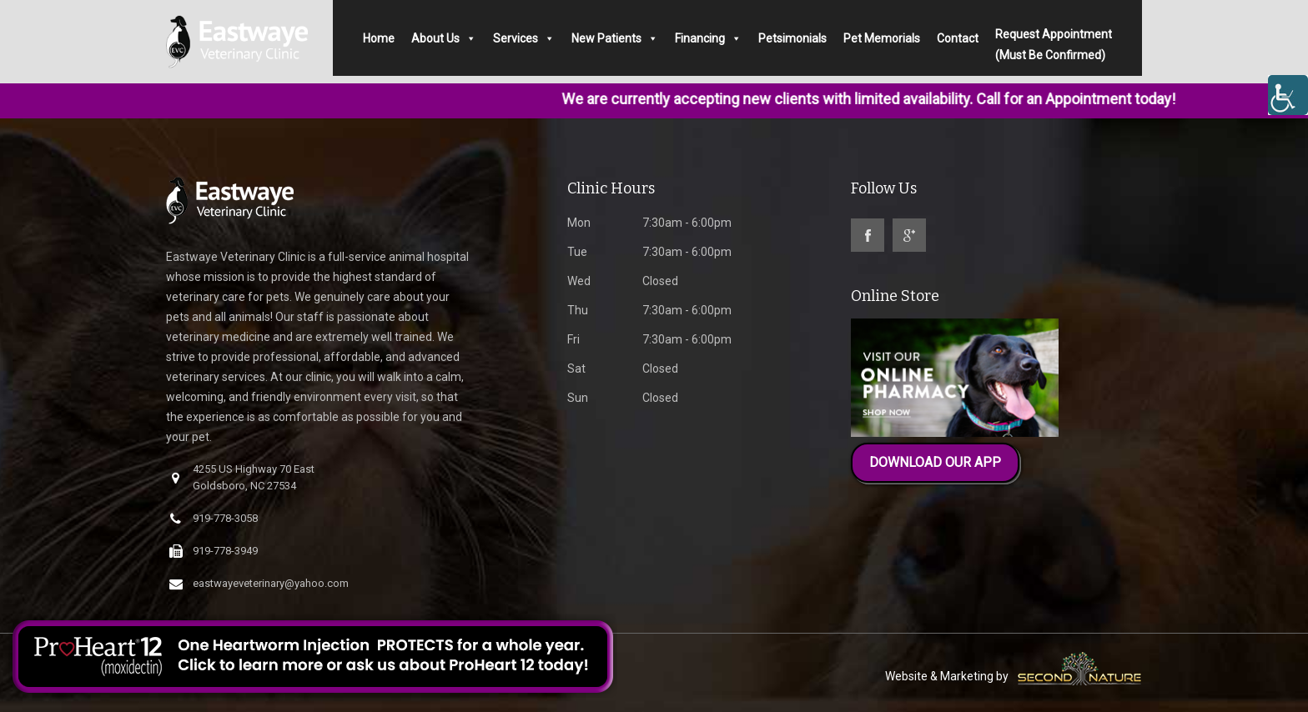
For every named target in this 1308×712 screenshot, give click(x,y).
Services (524, 38)
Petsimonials (792, 38)
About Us (443, 38)
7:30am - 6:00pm (649, 222)
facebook (867, 235)
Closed (622, 281)
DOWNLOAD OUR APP (935, 462)
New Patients (614, 38)
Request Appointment (1053, 43)
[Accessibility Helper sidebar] (1288, 95)
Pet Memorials (881, 38)
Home (379, 38)
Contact (957, 38)
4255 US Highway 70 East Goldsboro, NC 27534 (241, 477)
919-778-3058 (213, 518)
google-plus (909, 235)
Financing (708, 38)
